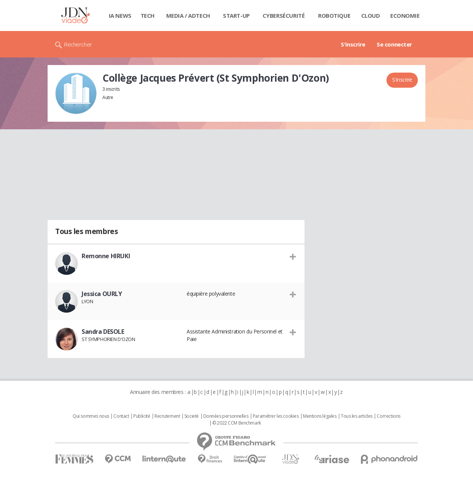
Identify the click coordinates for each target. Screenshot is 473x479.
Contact (121, 416)
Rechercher (78, 44)
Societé (191, 416)
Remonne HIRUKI (106, 256)
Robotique (334, 15)
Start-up (236, 15)
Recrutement (167, 416)
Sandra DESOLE (103, 331)
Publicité (141, 416)
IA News (120, 15)
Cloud (370, 15)
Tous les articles (357, 416)
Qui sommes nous (91, 416)
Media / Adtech (188, 15)
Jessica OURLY (102, 294)
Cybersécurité (284, 15)
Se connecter (394, 44)
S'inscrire (353, 44)
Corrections (388, 416)
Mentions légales (319, 416)
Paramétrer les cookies (276, 416)
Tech (148, 15)
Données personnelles (226, 416)
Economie (405, 15)
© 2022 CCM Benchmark (236, 423)
